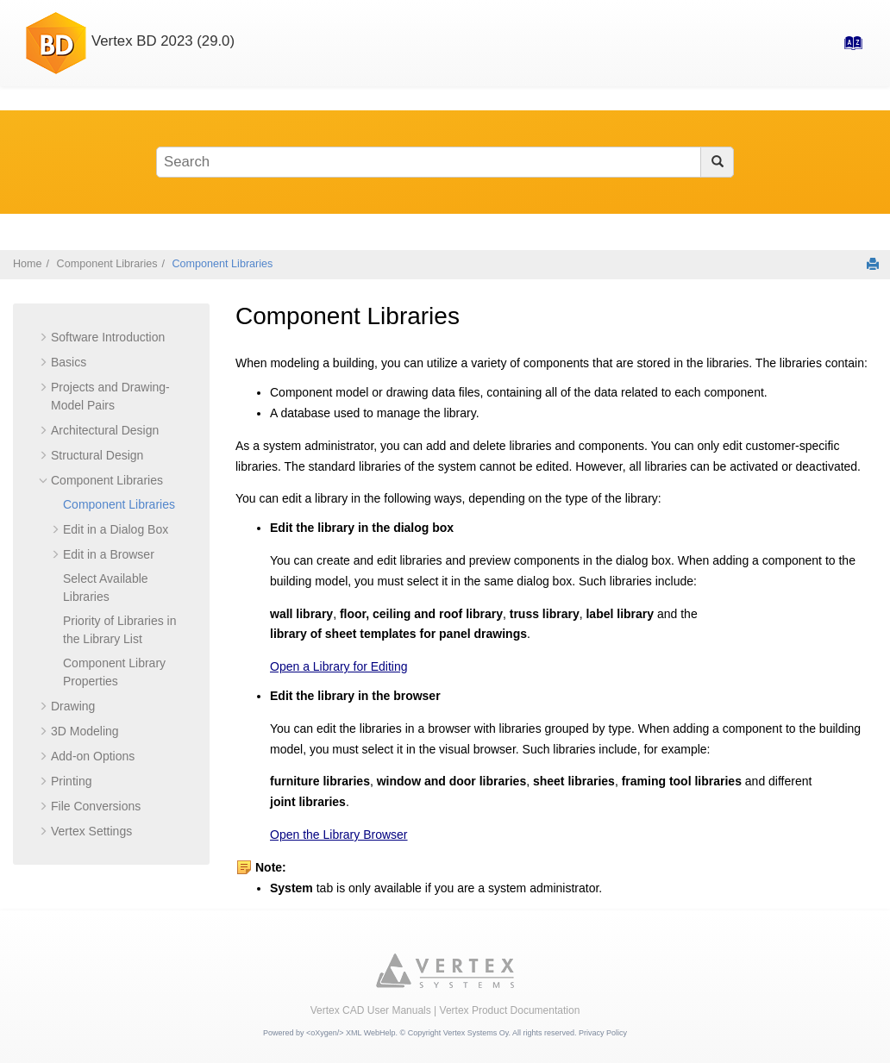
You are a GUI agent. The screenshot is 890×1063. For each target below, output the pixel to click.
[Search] (717, 162)
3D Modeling (85, 731)
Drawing (73, 706)
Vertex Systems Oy (476, 1033)
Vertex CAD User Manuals (370, 1010)
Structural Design (97, 455)
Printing (71, 781)
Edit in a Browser (108, 554)
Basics (68, 362)
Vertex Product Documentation (510, 1010)
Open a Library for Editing (339, 666)
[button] (44, 337)
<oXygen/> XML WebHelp (351, 1033)
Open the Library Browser (339, 834)
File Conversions (96, 806)
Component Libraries (107, 264)
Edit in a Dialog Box (115, 529)
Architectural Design (105, 430)
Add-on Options (93, 756)
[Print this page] (873, 264)
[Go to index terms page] (847, 48)
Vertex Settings (91, 831)
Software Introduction (108, 337)
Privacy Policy (603, 1033)
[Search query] (445, 162)
